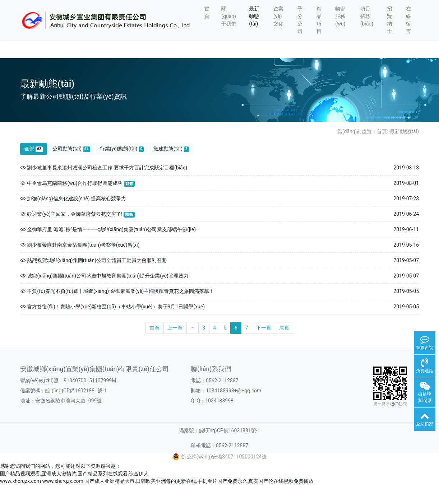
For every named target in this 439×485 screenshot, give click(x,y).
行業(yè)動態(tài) (122, 149)
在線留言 (408, 20)
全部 (33, 149)
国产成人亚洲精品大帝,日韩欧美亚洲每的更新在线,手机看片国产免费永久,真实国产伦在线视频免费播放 (199, 481)
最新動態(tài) (254, 16)
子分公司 (299, 20)
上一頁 (174, 328)
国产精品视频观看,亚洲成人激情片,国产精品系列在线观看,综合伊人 (74, 473)
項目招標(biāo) (367, 16)
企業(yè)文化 (278, 16)
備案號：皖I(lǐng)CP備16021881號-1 (219, 430)
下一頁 (263, 328)
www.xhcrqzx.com (20, 481)
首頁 (206, 12)
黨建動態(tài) (171, 149)
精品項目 (319, 20)
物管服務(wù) (340, 16)
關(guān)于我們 (228, 16)
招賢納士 (389, 20)
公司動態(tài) (71, 149)
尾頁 (284, 328)
